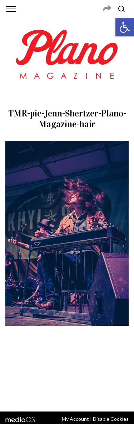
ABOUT (13, 360)
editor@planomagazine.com (67, 377)
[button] (124, 27)
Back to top (67, 396)
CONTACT (35, 360)
